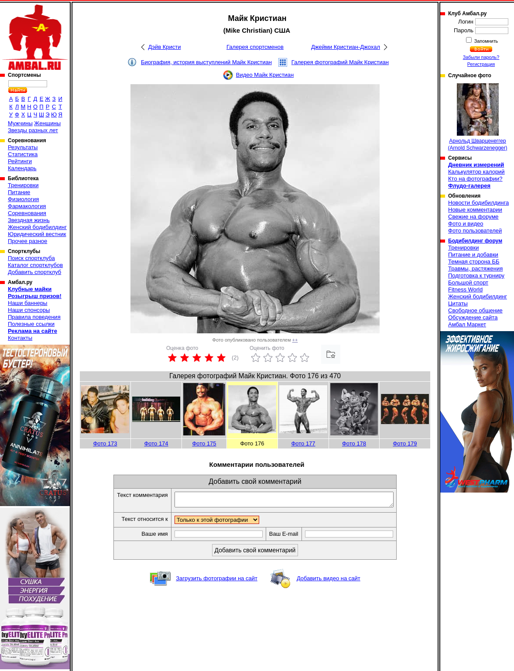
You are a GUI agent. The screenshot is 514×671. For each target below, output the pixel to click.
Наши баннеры (27, 303)
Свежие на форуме (473, 216)
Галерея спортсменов (255, 47)
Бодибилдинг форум (475, 241)
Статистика (23, 154)
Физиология (23, 199)
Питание (19, 192)
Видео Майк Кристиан (265, 75)
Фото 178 (354, 443)
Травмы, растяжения (475, 268)
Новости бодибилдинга (478, 202)
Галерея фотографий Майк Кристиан (340, 62)
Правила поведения (34, 317)
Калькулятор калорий (476, 171)
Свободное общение (475, 310)
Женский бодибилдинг (37, 227)
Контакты (20, 338)
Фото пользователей (475, 230)
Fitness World (465, 289)
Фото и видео (465, 223)
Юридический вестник (37, 234)
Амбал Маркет (467, 324)
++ (295, 339)
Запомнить (485, 41)
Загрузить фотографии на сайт (216, 581)
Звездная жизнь (29, 220)
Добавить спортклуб (34, 272)
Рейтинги (20, 161)
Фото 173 (105, 443)
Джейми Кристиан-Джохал (345, 47)
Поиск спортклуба (31, 258)
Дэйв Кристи (164, 47)
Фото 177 (303, 443)
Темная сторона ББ (474, 261)
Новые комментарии (475, 209)
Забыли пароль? (481, 57)
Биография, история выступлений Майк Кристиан (206, 62)
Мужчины (20, 123)
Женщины (47, 123)
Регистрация (481, 64)
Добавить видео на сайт (328, 581)
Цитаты (458, 303)
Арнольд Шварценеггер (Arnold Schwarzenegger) (477, 117)
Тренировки (23, 185)
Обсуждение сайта (472, 317)
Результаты (23, 147)
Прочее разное (27, 241)
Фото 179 (405, 443)
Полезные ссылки (31, 324)
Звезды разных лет (33, 130)
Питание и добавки (473, 254)
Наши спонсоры (29, 310)
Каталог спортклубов (35, 265)
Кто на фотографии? (475, 178)
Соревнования (27, 213)
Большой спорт (468, 282)
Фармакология (27, 206)
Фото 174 (156, 443)
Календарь (22, 168)
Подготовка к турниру (476, 275)
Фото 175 (204, 443)
